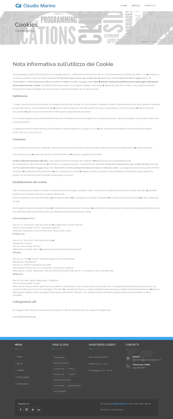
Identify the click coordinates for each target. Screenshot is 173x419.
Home (124, 5)
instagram (26, 409)
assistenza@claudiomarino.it (147, 360)
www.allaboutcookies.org (24, 317)
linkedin (39, 409)
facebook (20, 409)
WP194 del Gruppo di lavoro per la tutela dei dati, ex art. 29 (83, 78)
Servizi (136, 5)
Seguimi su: (24, 404)
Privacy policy (23, 377)
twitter (33, 409)
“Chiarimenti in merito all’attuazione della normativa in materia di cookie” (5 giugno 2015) (53, 82)
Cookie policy (23, 384)
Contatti (150, 5)
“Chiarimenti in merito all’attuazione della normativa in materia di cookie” (86, 168)
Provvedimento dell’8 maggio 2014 (130, 78)
